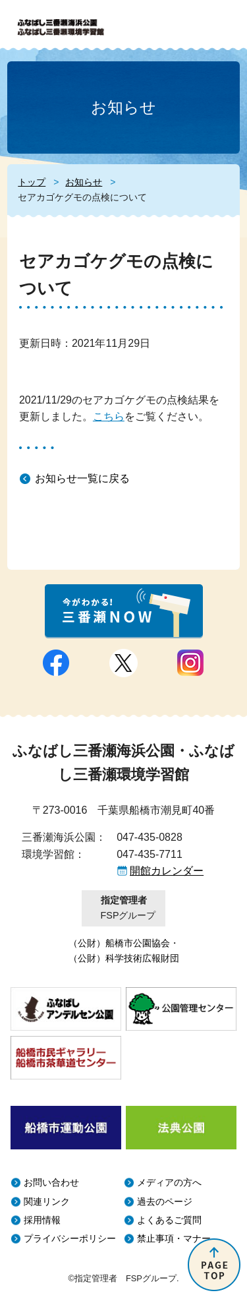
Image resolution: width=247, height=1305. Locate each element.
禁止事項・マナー (174, 1239)
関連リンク (47, 1202)
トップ (31, 182)
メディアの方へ (169, 1183)
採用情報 (42, 1220)
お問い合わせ (51, 1183)
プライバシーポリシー (70, 1239)
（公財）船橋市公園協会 (119, 943)
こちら (108, 416)
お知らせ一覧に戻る (82, 478)
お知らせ (83, 182)
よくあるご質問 (169, 1220)
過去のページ (164, 1202)
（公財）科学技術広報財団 (124, 958)
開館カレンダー (167, 870)
